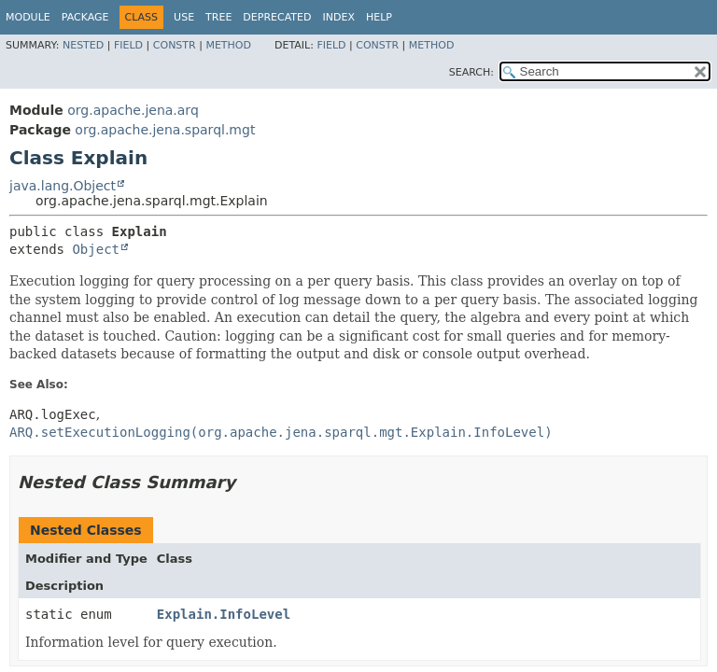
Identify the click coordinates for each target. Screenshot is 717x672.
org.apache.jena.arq (132, 110)
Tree (218, 17)
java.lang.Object (62, 185)
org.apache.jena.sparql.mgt (165, 129)
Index (338, 17)
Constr (174, 45)
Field (128, 45)
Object (96, 249)
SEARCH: (471, 72)
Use (184, 17)
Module (28, 17)
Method (228, 45)
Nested (83, 45)
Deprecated (277, 17)
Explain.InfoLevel (223, 614)
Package (85, 17)
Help (379, 17)
